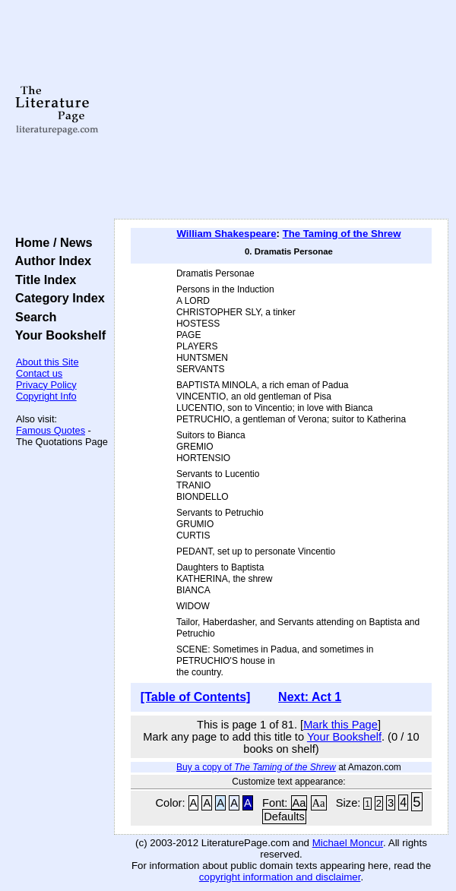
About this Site (47, 362)
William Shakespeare (226, 233)
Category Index (56, 298)
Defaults (284, 816)
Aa (299, 803)
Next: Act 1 (309, 696)
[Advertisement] (281, 110)
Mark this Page (340, 725)
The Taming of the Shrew (342, 233)
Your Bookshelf (57, 335)
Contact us (39, 373)
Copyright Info (46, 396)
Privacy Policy (46, 384)
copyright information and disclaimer (280, 877)
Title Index (42, 279)
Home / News (50, 242)
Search (32, 317)
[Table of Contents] (196, 696)
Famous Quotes (50, 430)
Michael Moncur (347, 842)
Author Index (49, 260)
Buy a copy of (256, 767)
